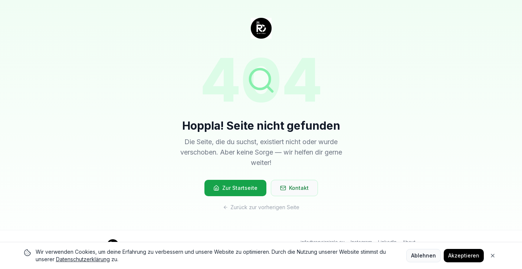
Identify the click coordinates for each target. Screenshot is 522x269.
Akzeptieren (463, 255)
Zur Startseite (235, 188)
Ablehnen (423, 255)
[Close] (493, 256)
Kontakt (294, 188)
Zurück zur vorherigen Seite (261, 207)
